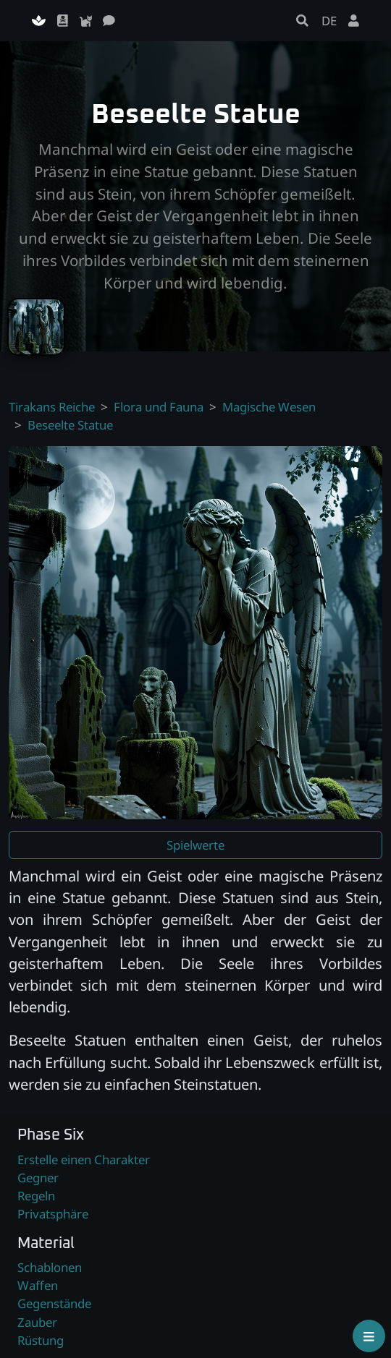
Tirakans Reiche (52, 406)
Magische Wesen (269, 406)
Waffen (37, 1285)
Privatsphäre (52, 1213)
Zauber (37, 1322)
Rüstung (40, 1340)
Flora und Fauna (158, 406)
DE (329, 20)
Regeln (36, 1195)
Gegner (38, 1177)
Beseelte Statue (70, 425)
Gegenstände (54, 1303)
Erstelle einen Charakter (83, 1159)
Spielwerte (195, 845)
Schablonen (49, 1267)
